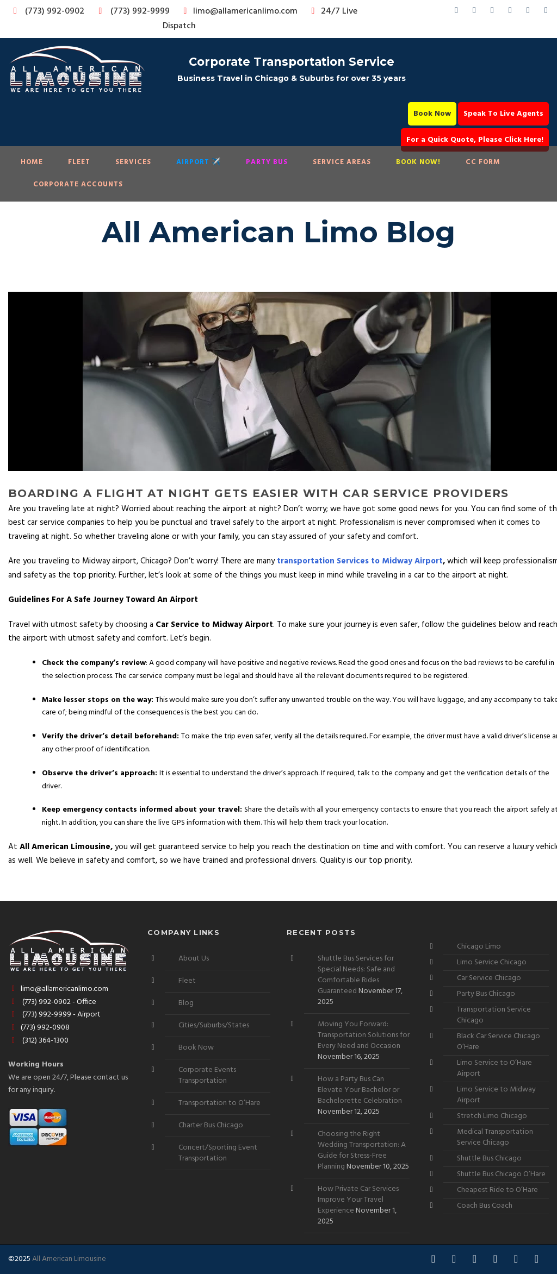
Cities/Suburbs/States (213, 1025)
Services (133, 162)
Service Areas (342, 162)
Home (32, 162)
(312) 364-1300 (38, 1040)
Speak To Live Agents (503, 114)
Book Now (432, 114)
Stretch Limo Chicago (492, 1116)
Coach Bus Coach (484, 1206)
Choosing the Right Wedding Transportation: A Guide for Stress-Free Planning (362, 1150)
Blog (186, 1003)
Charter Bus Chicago (210, 1125)
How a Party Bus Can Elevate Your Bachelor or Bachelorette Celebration (360, 1090)
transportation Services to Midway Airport (360, 561)
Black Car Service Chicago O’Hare (498, 1041)
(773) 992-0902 (46, 11)
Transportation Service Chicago (494, 1015)
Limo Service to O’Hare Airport (494, 1068)
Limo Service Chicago (492, 962)
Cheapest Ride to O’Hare (497, 1190)
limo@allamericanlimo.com (239, 11)
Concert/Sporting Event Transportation (217, 1153)
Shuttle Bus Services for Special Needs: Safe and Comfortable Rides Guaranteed (356, 974)
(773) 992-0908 (39, 1027)
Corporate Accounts (78, 184)
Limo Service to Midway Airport (496, 1095)
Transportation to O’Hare (219, 1103)
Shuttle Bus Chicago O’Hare (501, 1174)
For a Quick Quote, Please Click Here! (474, 140)
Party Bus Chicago (486, 994)
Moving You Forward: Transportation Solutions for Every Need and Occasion (364, 1035)
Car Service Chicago (489, 978)
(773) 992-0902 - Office (52, 1002)
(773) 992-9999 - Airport (54, 1014)
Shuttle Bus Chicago (489, 1158)
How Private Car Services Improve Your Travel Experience (358, 1200)
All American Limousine (69, 1259)
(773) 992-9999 (131, 11)
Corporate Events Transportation (207, 1075)
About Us (193, 958)
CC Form (483, 162)
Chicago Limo (479, 946)
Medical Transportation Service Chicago (495, 1137)
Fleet (79, 162)
